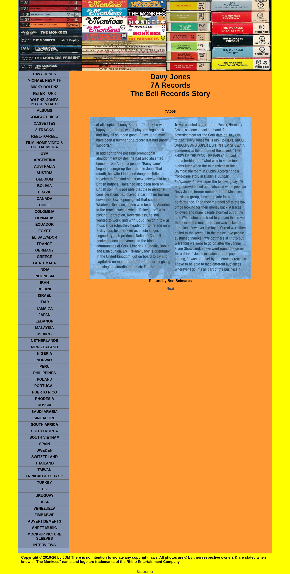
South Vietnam (44, 437)
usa (44, 153)
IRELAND (44, 289)
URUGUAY (44, 496)
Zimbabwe (45, 515)
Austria (44, 173)
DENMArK (44, 218)
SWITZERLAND (44, 457)
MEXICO (44, 334)
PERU (44, 366)
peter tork (44, 93)
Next (170, 289)
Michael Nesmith (44, 80)
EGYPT (44, 231)
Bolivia (44, 186)
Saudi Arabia (44, 412)
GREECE (44, 257)
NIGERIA (44, 354)
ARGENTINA (44, 160)
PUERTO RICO (44, 392)
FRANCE (44, 244)
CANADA (44, 199)
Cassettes (44, 123)
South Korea (44, 431)
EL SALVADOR (44, 237)
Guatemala (44, 263)
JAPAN (44, 315)
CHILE (44, 205)
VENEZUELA (44, 508)
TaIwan (44, 470)
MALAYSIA (44, 328)
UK (44, 489)
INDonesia (44, 276)
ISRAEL (44, 295)
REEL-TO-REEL (44, 136)
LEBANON (45, 321)
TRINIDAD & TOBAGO (44, 476)
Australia (44, 166)
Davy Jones (44, 74)
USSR (44, 502)
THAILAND (44, 463)
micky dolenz (44, 87)
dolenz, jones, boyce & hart (44, 102)
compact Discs (44, 117)
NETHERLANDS (44, 341)
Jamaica (44, 308)
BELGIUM (44, 179)
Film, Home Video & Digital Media (44, 145)
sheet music (44, 528)
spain (44, 444)
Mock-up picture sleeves (44, 536)
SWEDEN (44, 450)
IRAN (44, 283)
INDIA (45, 270)
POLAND (44, 379)
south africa (44, 425)
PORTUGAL (44, 386)
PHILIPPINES (44, 373)
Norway (44, 360)
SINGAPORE (44, 418)
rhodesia (44, 399)
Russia (44, 405)
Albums (44, 111)
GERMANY (44, 250)
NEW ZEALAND (44, 347)
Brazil (44, 192)
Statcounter (145, 571)
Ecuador (44, 224)
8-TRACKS (44, 130)
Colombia (44, 212)
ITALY (44, 302)
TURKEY (44, 483)
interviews (44, 545)
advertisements (44, 521)
